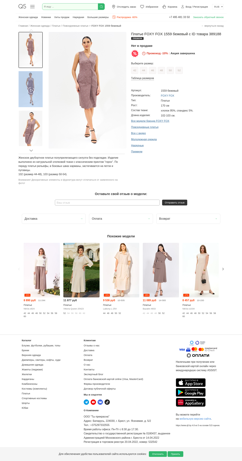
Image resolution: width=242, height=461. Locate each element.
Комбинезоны (30, 383)
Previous (19, 269)
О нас (87, 364)
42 (134, 70)
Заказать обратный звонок (208, 17)
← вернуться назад (212, 25)
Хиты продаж (61, 17)
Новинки (46, 17)
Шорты (26, 403)
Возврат (88, 359)
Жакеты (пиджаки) (32, 369)
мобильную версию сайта (195, 418)
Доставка (89, 350)
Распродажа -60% (124, 17)
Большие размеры (98, 17)
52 (179, 70)
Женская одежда (28, 17)
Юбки (25, 407)
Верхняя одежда (31, 355)
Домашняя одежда (32, 364)
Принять (175, 454)
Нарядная (78, 17)
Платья (26, 393)
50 (170, 70)
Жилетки (27, 374)
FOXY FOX (167, 95)
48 (161, 70)
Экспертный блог (93, 374)
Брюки (25, 350)
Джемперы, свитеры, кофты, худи (41, 359)
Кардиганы (28, 379)
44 (143, 70)
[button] (31, 30)
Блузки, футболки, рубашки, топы (41, 345)
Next (223, 269)
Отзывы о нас (92, 345)
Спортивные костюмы (34, 398)
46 (152, 70)
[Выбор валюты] (218, 6)
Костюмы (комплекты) (34, 388)
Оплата (88, 355)
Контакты (89, 369)
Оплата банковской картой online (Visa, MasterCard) (113, 379)
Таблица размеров (142, 78)
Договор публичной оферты (100, 388)
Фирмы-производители (97, 383)
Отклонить (158, 454)
